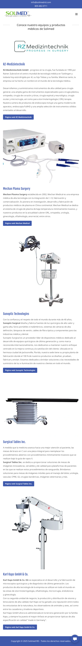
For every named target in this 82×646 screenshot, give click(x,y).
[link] (18, 14)
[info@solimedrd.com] (41, 2)
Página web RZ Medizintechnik (18, 117)
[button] (76, 14)
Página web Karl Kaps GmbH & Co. (20, 627)
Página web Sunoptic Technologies (20, 370)
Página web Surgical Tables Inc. (18, 484)
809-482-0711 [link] (41, 6)
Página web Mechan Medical (17, 223)
